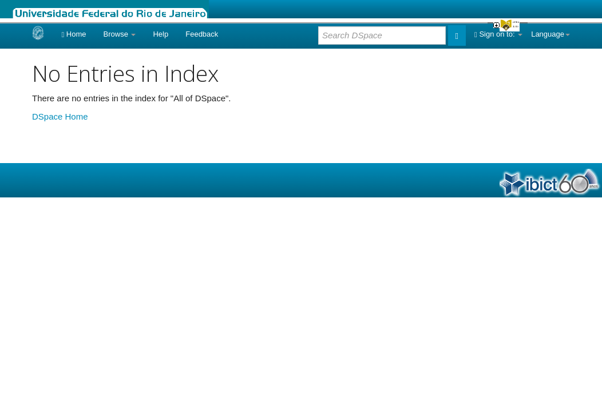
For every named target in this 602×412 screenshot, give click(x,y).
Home (73, 34)
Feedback (201, 34)
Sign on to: (498, 34)
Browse (120, 34)
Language (550, 34)
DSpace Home (60, 116)
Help (160, 34)
